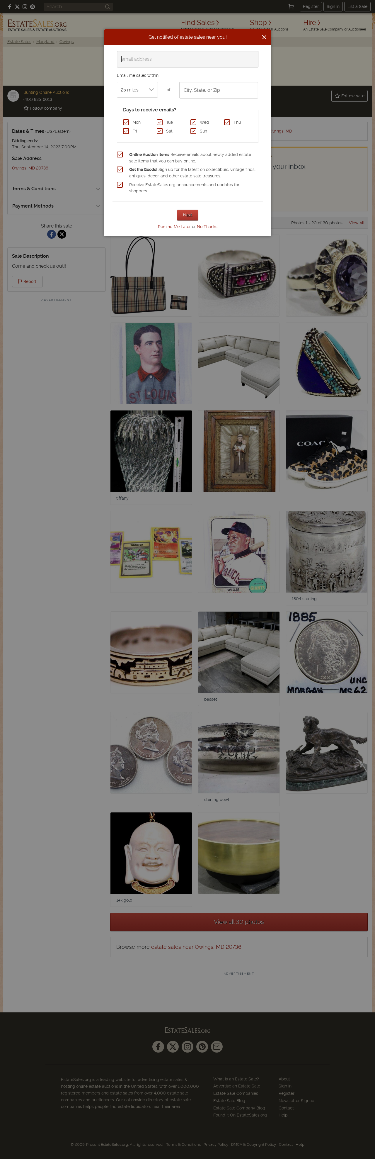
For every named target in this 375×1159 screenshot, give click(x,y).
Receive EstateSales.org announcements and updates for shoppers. (184, 188)
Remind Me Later (174, 226)
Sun (203, 131)
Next (187, 215)
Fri (134, 131)
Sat (169, 131)
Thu (237, 122)
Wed (204, 122)
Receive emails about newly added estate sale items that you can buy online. (190, 157)
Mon (136, 122)
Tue (169, 122)
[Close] (264, 37)
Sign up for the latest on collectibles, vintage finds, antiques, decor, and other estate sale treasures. (192, 172)
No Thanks (207, 226)
